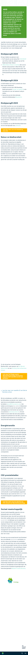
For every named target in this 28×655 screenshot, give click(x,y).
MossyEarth (18, 97)
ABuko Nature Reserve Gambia (10, 65)
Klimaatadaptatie (5, 620)
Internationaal (19, 620)
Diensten (18, 609)
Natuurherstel (4, 622)
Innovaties (3, 624)
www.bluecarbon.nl (14, 412)
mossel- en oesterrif (18, 89)
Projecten (3, 626)
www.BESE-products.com (13, 404)
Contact (3, 637)
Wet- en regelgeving (20, 625)
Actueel (3, 634)
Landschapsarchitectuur (21, 617)
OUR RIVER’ (23, 59)
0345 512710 (4, 594)
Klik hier (3, 600)
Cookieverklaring (4, 646)
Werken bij (3, 632)
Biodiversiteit (4, 611)
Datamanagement (20, 622)
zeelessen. (18, 125)
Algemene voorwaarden (5, 648)
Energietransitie (5, 613)
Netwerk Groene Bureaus (18, 568)
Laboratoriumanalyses (21, 615)
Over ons (3, 629)
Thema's (3, 609)
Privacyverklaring (4, 644)
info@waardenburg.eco (6, 595)
